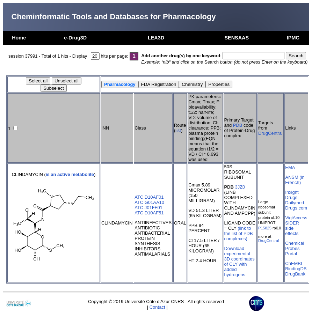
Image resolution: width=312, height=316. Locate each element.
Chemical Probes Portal (294, 248)
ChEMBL (294, 263)
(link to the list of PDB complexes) (238, 233)
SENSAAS (236, 38)
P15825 (264, 228)
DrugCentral (270, 133)
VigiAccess (296, 217)
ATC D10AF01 (149, 197)
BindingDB (295, 268)
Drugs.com (296, 208)
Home (19, 38)
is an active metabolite (70, 174)
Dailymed (294, 202)
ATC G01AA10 (149, 202)
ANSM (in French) (294, 180)
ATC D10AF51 (149, 212)
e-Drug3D (75, 38)
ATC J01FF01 (148, 207)
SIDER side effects (292, 228)
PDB (237, 125)
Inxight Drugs (291, 195)
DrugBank (295, 274)
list (178, 130)
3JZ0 (240, 187)
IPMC (293, 38)
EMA (290, 167)
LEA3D (156, 38)
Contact (157, 307)
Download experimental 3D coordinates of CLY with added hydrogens (239, 261)
